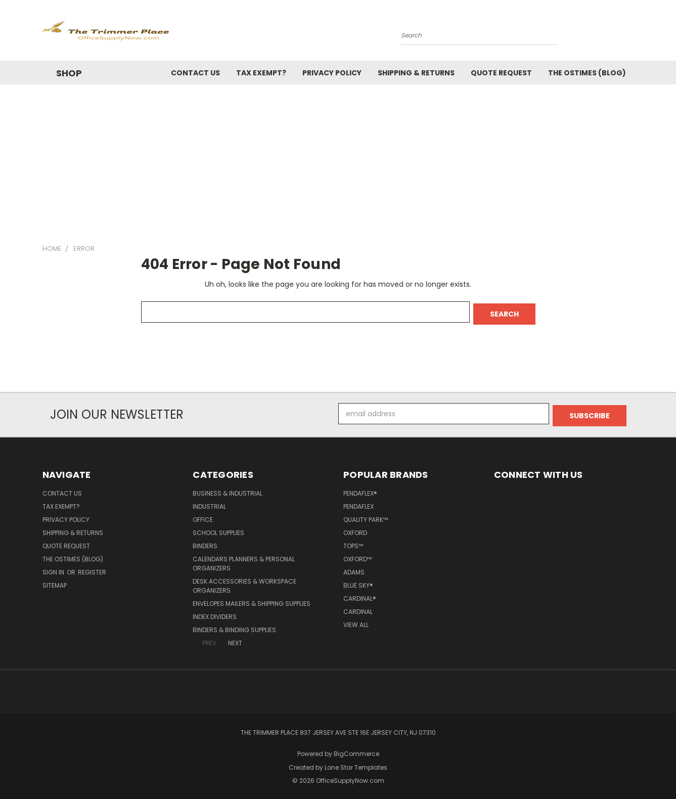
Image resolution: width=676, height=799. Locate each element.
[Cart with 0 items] (631, 33)
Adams (354, 568)
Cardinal (358, 607)
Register (92, 568)
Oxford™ (357, 555)
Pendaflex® (360, 489)
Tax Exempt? (261, 73)
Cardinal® (359, 594)
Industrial (209, 502)
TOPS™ (353, 542)
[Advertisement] (338, 160)
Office (203, 515)
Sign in (54, 568)
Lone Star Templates (356, 763)
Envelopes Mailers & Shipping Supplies (251, 599)
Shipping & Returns (416, 73)
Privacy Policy (332, 73)
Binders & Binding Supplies (234, 626)
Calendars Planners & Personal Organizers (244, 559)
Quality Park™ (365, 515)
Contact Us (195, 73)
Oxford (355, 528)
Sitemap (54, 581)
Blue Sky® (358, 581)
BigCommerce (356, 749)
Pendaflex (358, 502)
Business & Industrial (227, 489)
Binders (205, 542)
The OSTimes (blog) (587, 73)
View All (356, 620)
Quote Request (501, 73)
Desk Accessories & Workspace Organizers (244, 582)
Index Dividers (215, 612)
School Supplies (218, 528)
